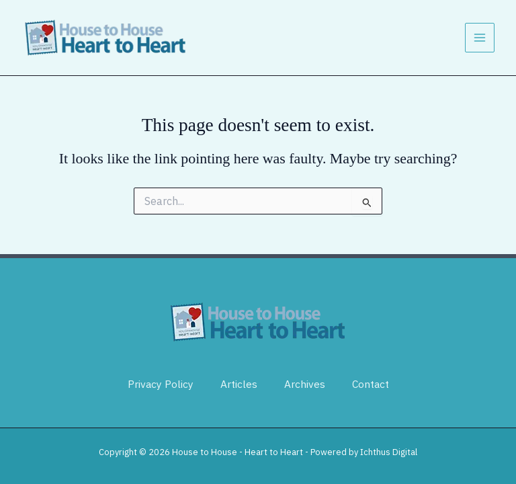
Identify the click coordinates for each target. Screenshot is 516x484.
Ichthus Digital (388, 452)
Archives (304, 384)
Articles (238, 384)
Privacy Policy (161, 384)
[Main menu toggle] (479, 37)
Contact (370, 384)
